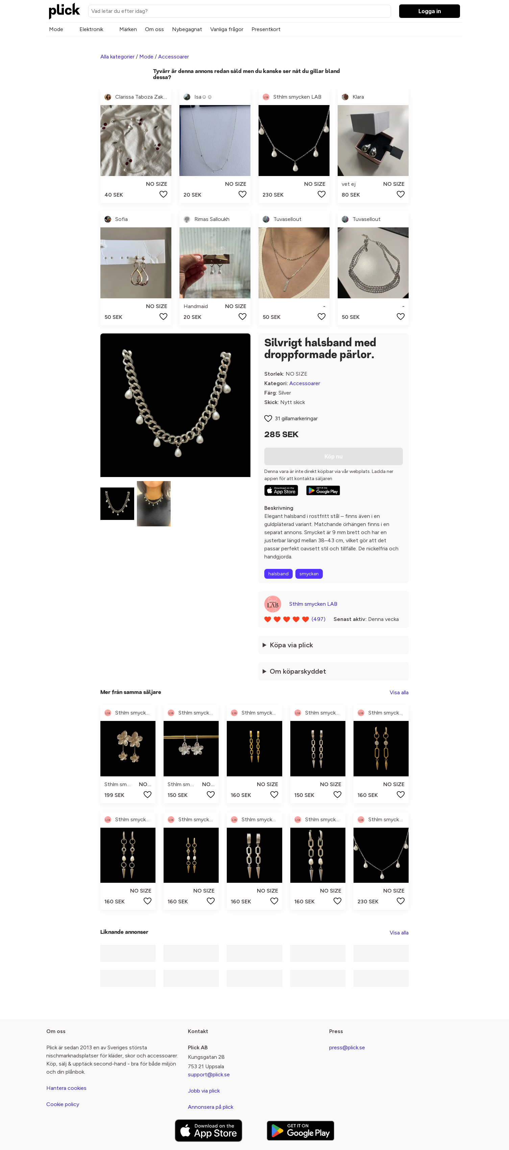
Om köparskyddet (298, 671)
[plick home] (64, 11)
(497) (318, 619)
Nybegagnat (187, 29)
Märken (128, 29)
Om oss (154, 29)
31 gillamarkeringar (296, 418)
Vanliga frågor (226, 29)
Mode (56, 29)
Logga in (429, 11)
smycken (309, 574)
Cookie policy (62, 1104)
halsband (278, 574)
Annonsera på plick (210, 1107)
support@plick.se (209, 1074)
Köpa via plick (291, 645)
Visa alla (399, 692)
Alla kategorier (117, 56)
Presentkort (266, 29)
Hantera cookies (66, 1088)
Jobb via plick (204, 1091)
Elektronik (91, 29)
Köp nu (333, 456)
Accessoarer (173, 56)
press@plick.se (347, 1047)
